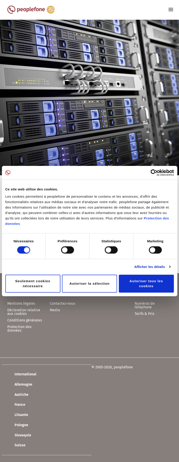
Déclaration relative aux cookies (23, 312)
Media (55, 310)
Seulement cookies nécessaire (32, 283)
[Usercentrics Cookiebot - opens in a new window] (154, 172)
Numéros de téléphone (145, 305)
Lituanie (17, 415)
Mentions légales (21, 303)
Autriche (17, 394)
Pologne (17, 425)
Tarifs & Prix (144, 313)
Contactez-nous (62, 303)
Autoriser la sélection (89, 283)
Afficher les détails (149, 267)
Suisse (16, 445)
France (16, 405)
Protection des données (19, 329)
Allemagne (19, 384)
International (21, 374)
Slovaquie (19, 435)
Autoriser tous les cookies (146, 283)
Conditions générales (24, 320)
